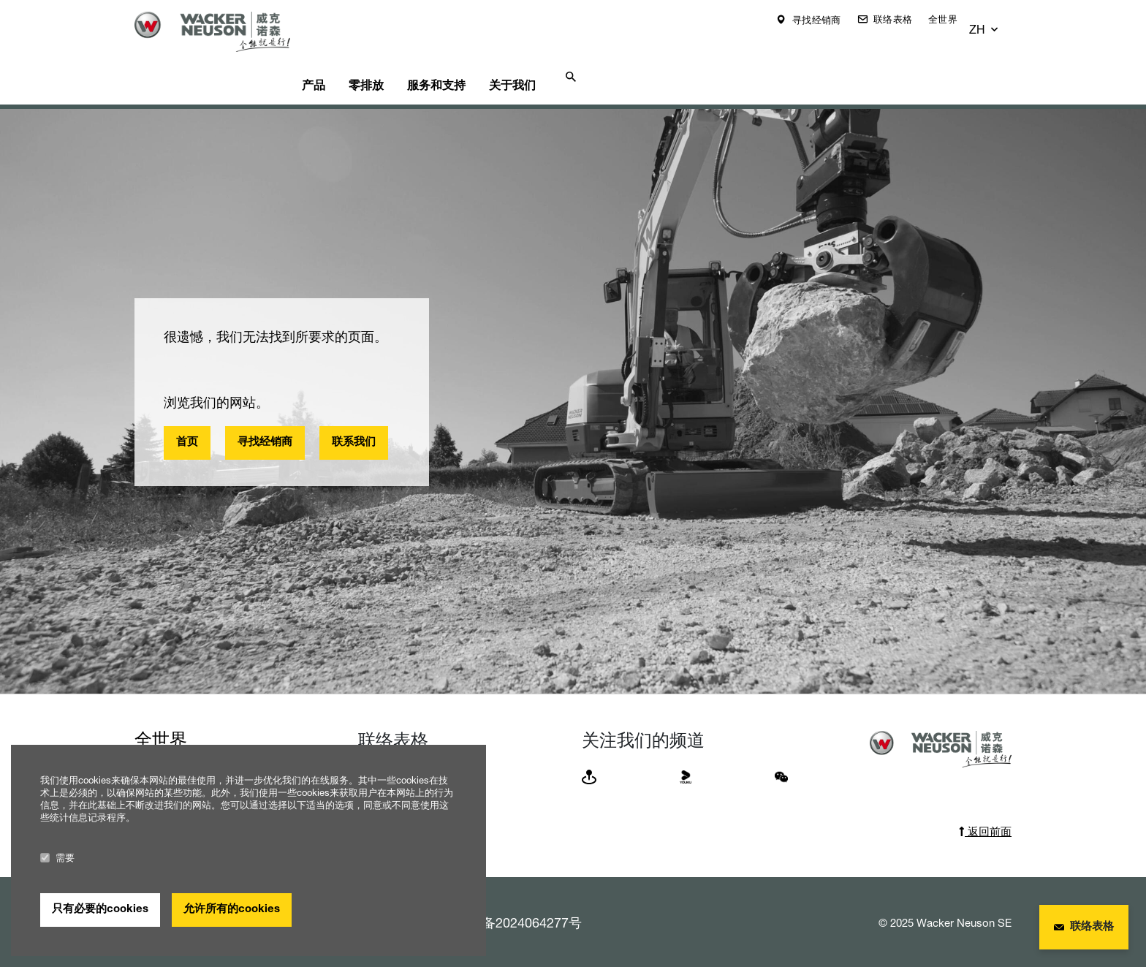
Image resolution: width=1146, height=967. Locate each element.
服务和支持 (488, 55)
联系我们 (354, 417)
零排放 (406, 55)
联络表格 (902, 19)
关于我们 (576, 55)
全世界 (953, 19)
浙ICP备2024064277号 (514, 897)
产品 (342, 55)
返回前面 (985, 806)
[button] (998, 20)
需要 (57, 858)
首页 (187, 417)
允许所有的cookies (231, 909)
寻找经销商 (826, 20)
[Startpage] (223, 32)
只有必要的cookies (100, 909)
